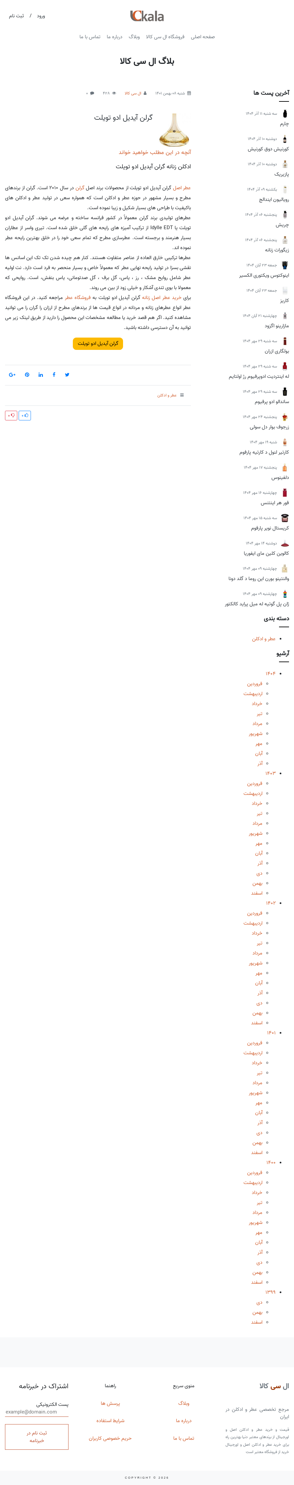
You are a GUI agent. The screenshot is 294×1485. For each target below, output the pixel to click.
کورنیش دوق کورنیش (268, 149)
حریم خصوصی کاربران (110, 1438)
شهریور (255, 734)
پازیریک (281, 174)
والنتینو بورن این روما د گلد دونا (258, 579)
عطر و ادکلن (264, 639)
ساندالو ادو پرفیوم (272, 402)
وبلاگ (134, 37)
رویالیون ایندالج (274, 200)
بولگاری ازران (277, 351)
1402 (271, 903)
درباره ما (114, 37)
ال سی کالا (133, 93)
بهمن (257, 883)
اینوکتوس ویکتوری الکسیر (264, 275)
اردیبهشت (252, 694)
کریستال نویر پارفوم (270, 528)
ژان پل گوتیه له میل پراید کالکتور (257, 604)
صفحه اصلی (203, 37)
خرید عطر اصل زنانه (162, 298)
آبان (258, 754)
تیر (259, 714)
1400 (271, 1163)
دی (259, 873)
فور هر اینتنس (275, 503)
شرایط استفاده (110, 1421)
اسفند (256, 893)
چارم (284, 124)
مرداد (257, 724)
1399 (270, 1292)
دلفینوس (280, 478)
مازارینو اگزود (277, 326)
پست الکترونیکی (37, 1409)
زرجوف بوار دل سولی (269, 427)
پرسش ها (110, 1404)
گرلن (79, 188)
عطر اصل (182, 188)
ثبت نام (16, 16)
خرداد (257, 704)
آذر (259, 764)
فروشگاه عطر (78, 298)
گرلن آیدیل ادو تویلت (123, 118)
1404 (271, 674)
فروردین (254, 684)
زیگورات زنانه (277, 250)
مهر (258, 744)
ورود (41, 16)
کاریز (284, 301)
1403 (270, 774)
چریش (282, 225)
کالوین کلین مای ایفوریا (266, 553)
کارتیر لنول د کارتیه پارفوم (264, 452)
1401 (271, 1033)
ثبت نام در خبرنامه (37, 1437)
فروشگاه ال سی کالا (165, 37)
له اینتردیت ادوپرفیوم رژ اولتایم (259, 376)
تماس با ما (89, 37)
